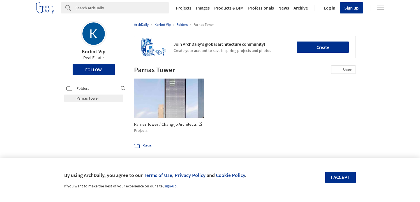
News (283, 8)
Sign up (351, 8)
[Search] (122, 7)
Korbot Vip (93, 51)
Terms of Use (158, 175)
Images (203, 8)
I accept (340, 177)
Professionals (261, 8)
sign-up (170, 186)
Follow (93, 69)
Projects (183, 8)
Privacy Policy (190, 175)
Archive (301, 8)
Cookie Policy (230, 175)
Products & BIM (229, 8)
